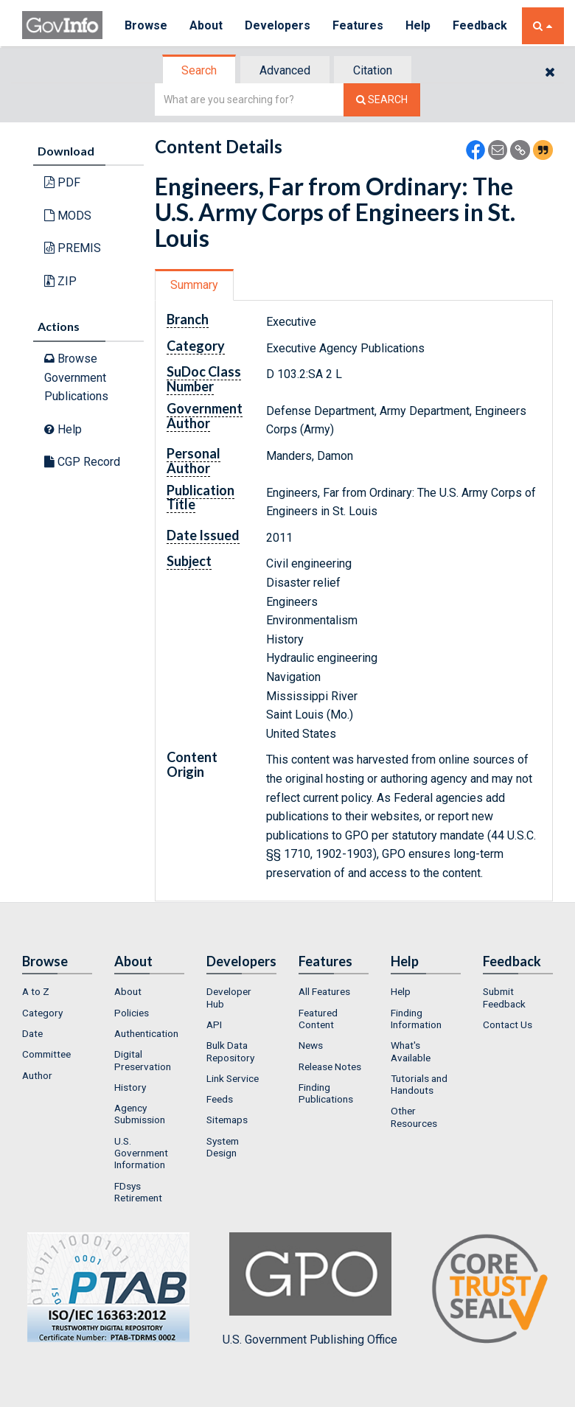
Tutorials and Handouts (419, 1084)
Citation (372, 70)
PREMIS (72, 248)
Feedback (480, 25)
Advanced (284, 70)
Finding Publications (326, 1093)
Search (199, 70)
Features (357, 25)
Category (42, 1013)
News (311, 1045)
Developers (277, 25)
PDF (62, 182)
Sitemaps (227, 1119)
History (130, 1087)
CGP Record (82, 462)
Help (418, 25)
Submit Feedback (504, 997)
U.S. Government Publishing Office (310, 1289)
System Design (222, 1147)
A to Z (35, 991)
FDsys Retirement (138, 1192)
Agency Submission (139, 1113)
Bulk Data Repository (230, 1051)
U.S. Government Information (141, 1153)
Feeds (219, 1099)
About (206, 25)
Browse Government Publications (76, 377)
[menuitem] (57, 991)
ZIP (60, 281)
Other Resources (414, 1116)
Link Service (232, 1078)
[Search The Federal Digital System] (382, 99)
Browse (146, 25)
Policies (131, 1013)
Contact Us (507, 1024)
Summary (194, 285)
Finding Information (416, 1018)
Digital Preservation (142, 1060)
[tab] (199, 70)
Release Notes (330, 1066)
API (214, 1024)
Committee (46, 1054)
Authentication (146, 1033)
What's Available (411, 1051)
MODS (67, 216)
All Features (324, 991)
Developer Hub (228, 997)
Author (37, 1075)
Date (32, 1033)
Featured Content (318, 1018)
